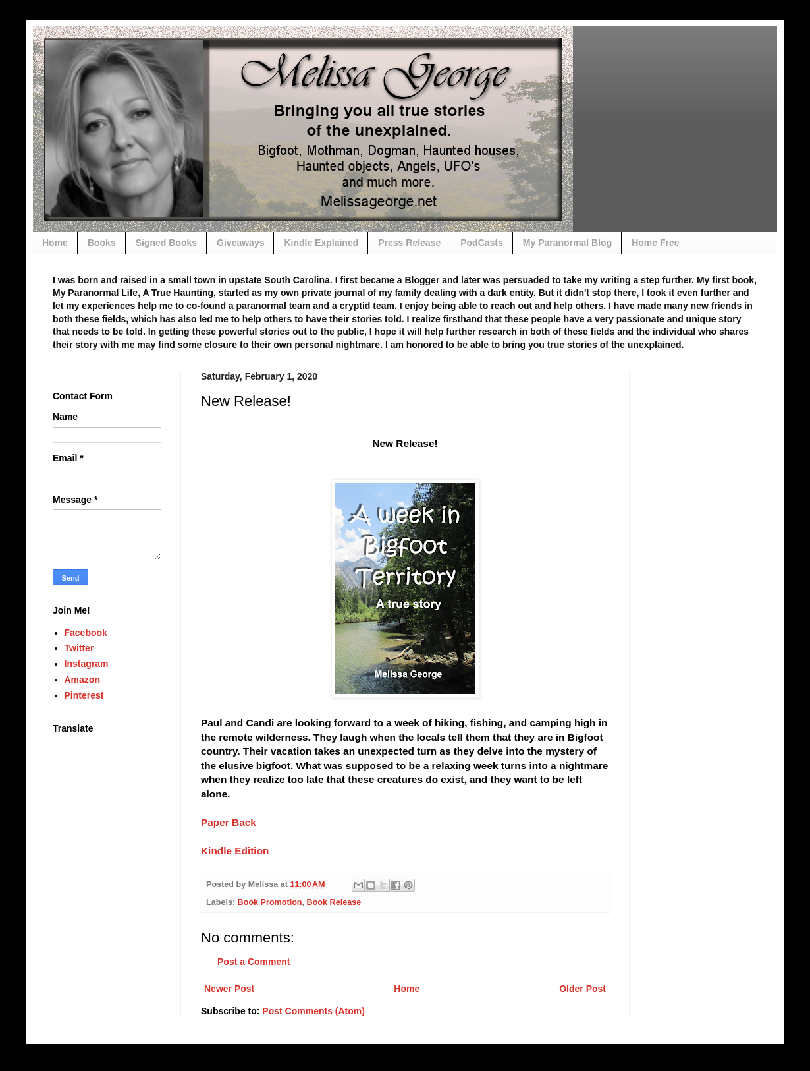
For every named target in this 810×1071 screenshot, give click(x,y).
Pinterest (84, 695)
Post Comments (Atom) (313, 1011)
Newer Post (229, 988)
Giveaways (240, 242)
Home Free (655, 242)
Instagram (87, 663)
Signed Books (166, 242)
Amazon (82, 679)
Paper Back (230, 822)
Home (55, 242)
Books (102, 242)
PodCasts (481, 242)
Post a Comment (253, 961)
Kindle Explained (321, 242)
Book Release (334, 902)
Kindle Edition (235, 850)
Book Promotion (270, 902)
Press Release (409, 242)
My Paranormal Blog (567, 242)
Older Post (582, 988)
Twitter (79, 648)
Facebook (86, 632)
